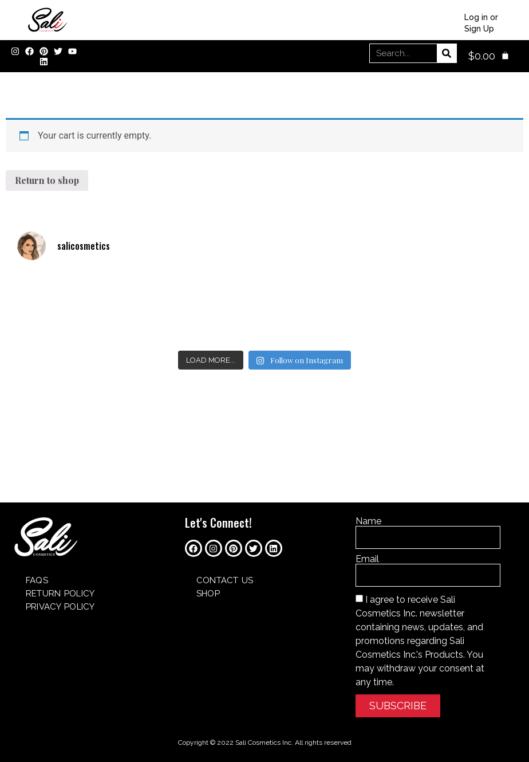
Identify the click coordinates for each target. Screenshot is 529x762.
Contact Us (225, 580)
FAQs (37, 580)
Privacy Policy (60, 607)
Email (367, 559)
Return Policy (60, 593)
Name (368, 521)
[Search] (446, 53)
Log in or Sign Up (481, 23)
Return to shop (47, 180)
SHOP (208, 593)
